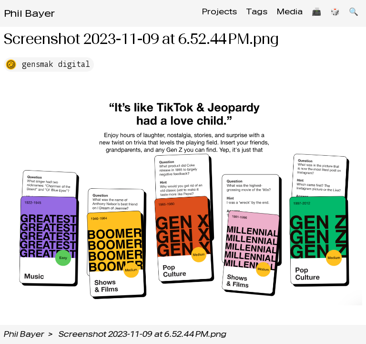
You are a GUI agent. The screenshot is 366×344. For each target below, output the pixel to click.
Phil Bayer (29, 13)
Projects (208, 13)
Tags (247, 13)
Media (282, 13)
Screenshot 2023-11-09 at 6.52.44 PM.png (142, 334)
